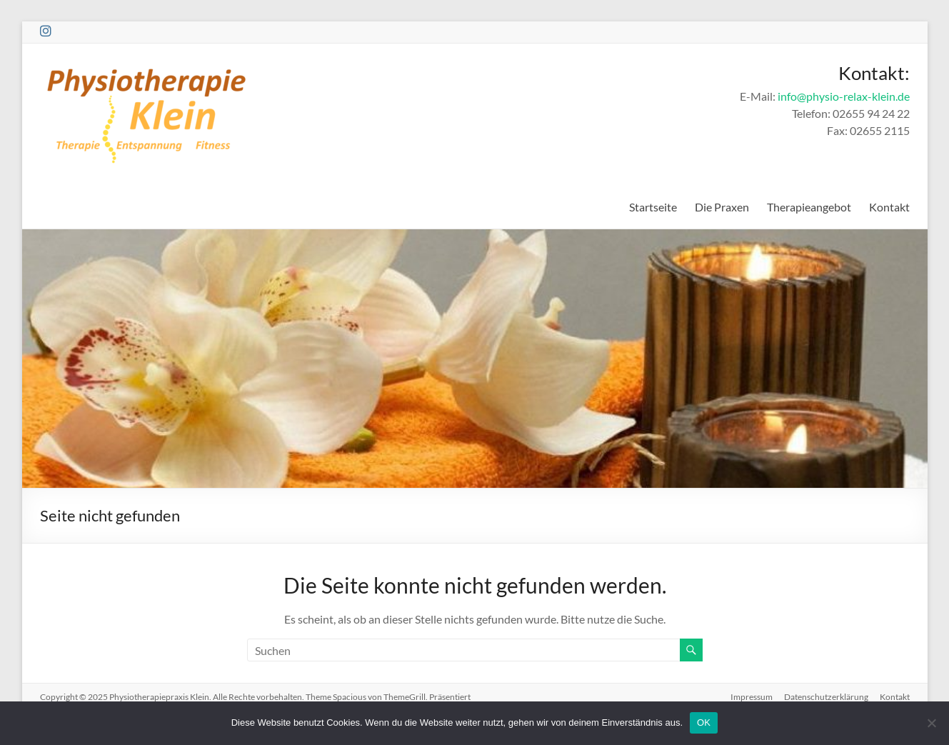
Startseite (653, 207)
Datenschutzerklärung (826, 696)
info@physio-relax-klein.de (844, 96)
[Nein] (931, 723)
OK (704, 722)
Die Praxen (722, 207)
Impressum (751, 696)
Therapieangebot (809, 207)
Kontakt (889, 207)
